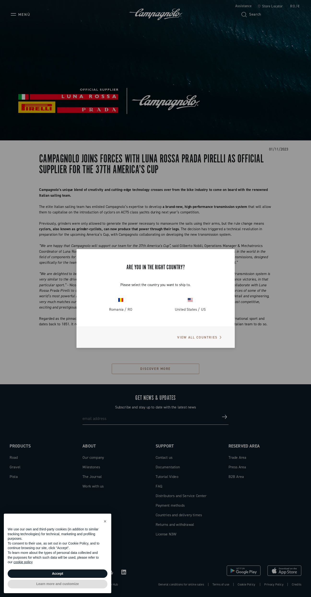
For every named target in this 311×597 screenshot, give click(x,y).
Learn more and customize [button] (57, 584)
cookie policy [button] (23, 562)
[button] (105, 521)
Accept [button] (57, 573)
